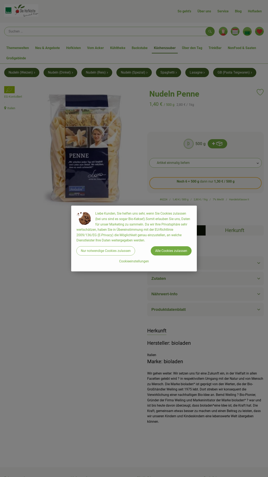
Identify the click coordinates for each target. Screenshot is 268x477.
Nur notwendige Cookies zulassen (106, 251)
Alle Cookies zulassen (171, 251)
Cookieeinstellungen (134, 261)
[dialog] (134, 238)
